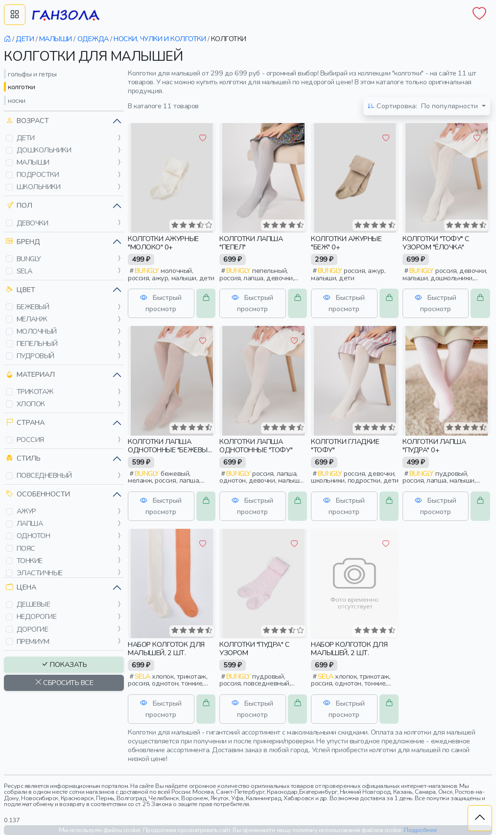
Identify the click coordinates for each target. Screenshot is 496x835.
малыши (55, 39)
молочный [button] (37, 331)
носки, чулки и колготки (160, 39)
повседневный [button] (44, 475)
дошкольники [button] (44, 150)
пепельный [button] (37, 343)
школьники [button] (39, 186)
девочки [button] (32, 223)
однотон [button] (33, 535)
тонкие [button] (30, 560)
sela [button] (24, 271)
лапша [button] (30, 523)
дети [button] (26, 137)
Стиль (23, 458)
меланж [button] (32, 319)
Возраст (27, 120)
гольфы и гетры (32, 74)
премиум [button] (33, 641)
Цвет (20, 289)
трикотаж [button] (35, 391)
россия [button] (30, 439)
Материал (30, 374)
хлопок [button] (31, 403)
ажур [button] (26, 511)
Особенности (38, 494)
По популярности (424, 106)
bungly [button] (29, 258)
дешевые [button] (33, 604)
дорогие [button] (32, 629)
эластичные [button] (40, 572)
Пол (19, 205)
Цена (21, 587)
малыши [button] (33, 162)
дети (25, 39)
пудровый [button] (35, 355)
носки (16, 100)
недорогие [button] (37, 616)
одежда (93, 39)
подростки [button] (38, 174)
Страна (25, 422)
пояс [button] (26, 548)
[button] (9, 138)
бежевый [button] (33, 306)
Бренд (23, 241)
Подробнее (420, 830)
